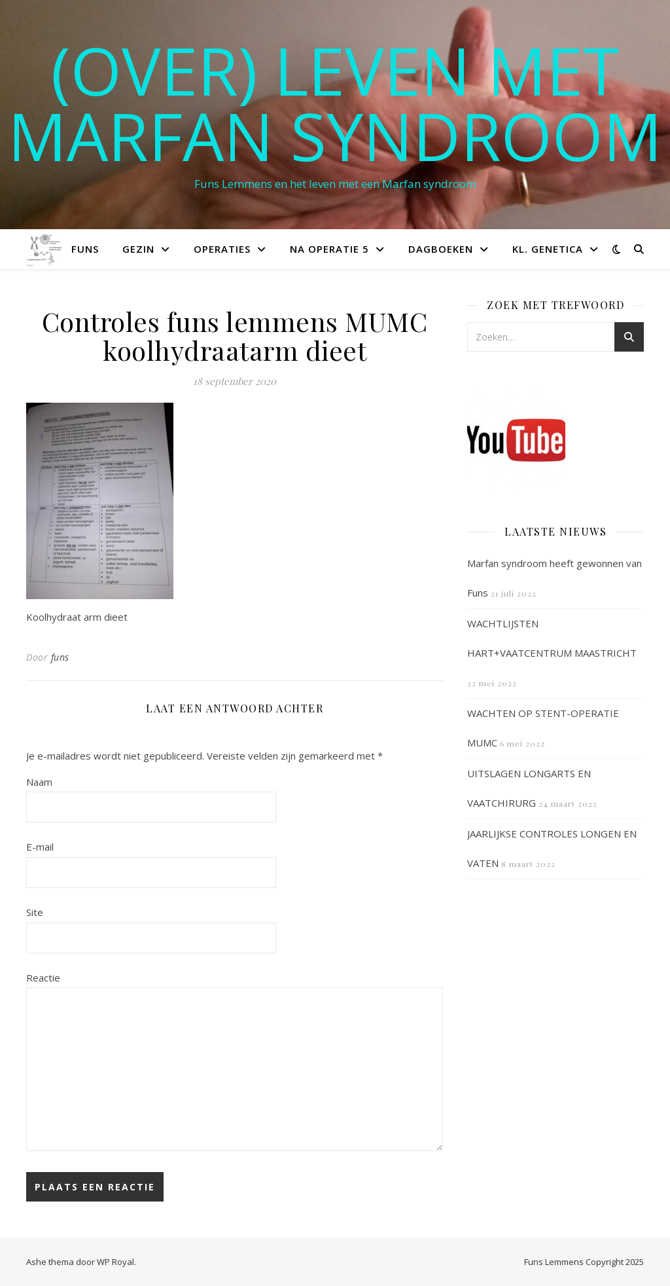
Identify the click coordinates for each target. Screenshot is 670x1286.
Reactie (43, 977)
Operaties (222, 248)
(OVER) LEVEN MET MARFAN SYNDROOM (335, 102)
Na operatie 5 (329, 248)
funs (60, 657)
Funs (85, 248)
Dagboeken (440, 248)
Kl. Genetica (547, 248)
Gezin (138, 248)
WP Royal (115, 1262)
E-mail (40, 846)
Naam (39, 781)
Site (34, 912)
